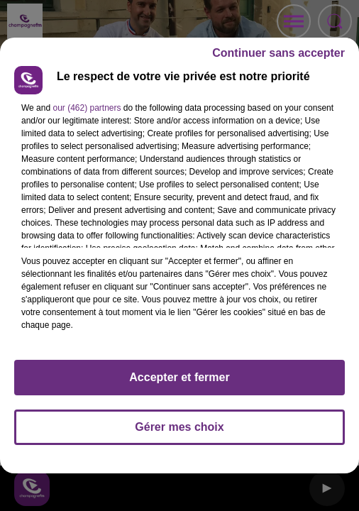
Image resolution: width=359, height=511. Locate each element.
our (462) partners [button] (87, 108)
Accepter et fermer (179, 377)
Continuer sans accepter (278, 53)
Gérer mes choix (179, 427)
